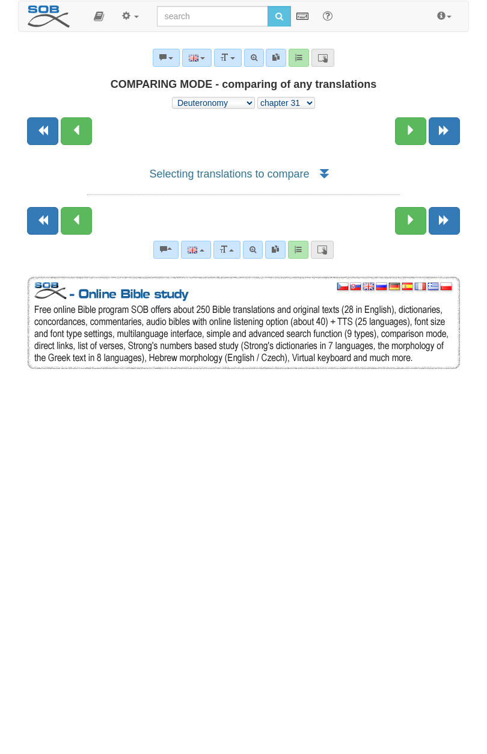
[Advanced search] (253, 250)
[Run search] (279, 16)
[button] (99, 16)
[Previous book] (42, 131)
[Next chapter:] (410, 131)
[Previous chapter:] (76, 131)
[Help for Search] (328, 15)
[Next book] (444, 131)
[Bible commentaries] (166, 250)
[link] (275, 250)
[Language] (195, 250)
